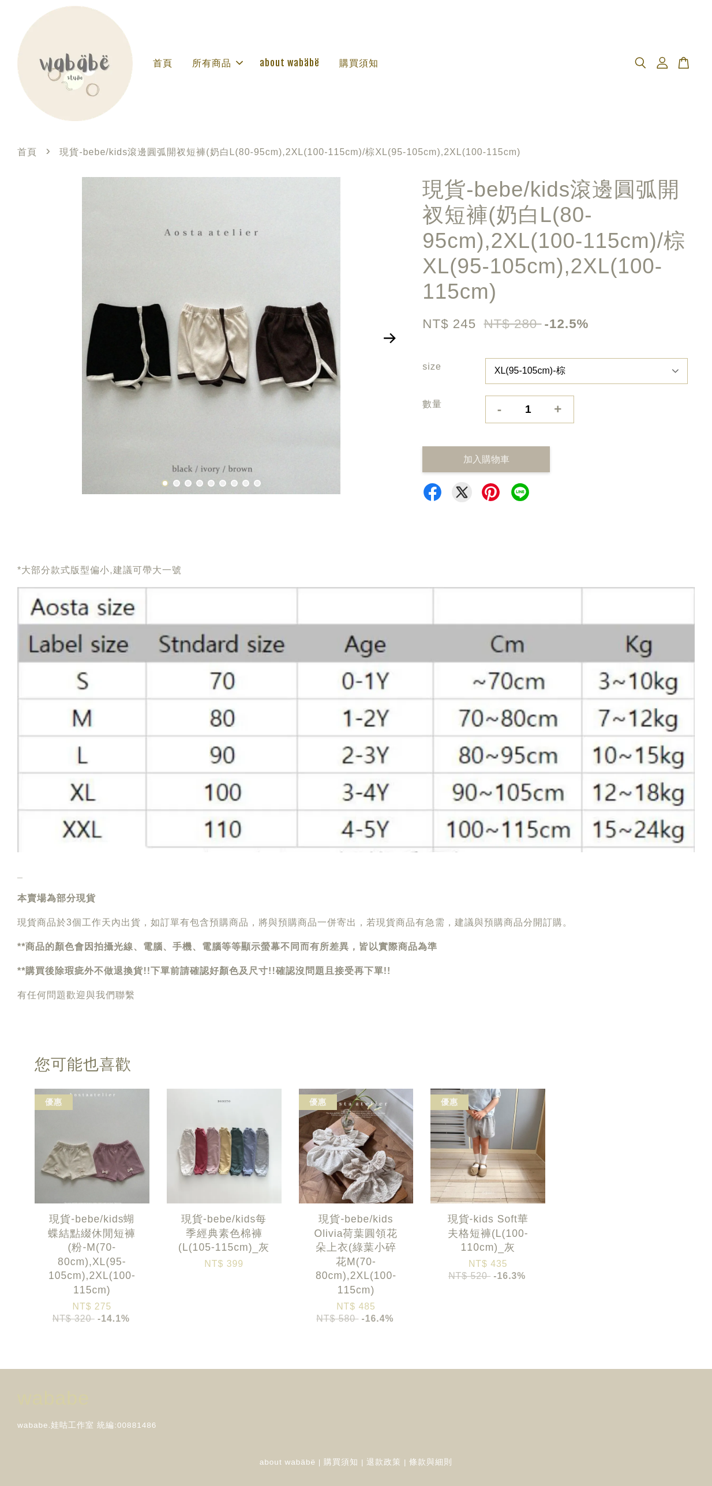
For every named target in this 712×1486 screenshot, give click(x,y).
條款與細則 (430, 1462)
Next (389, 337)
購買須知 (359, 63)
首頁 (163, 63)
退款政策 (383, 1462)
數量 (432, 404)
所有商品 (217, 63)
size (431, 366)
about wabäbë (290, 63)
